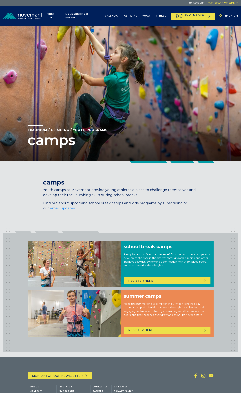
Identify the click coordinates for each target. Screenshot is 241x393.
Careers (98, 391)
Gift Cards (121, 387)
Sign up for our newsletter (57, 376)
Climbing (131, 15)
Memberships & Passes (76, 15)
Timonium (230, 15)
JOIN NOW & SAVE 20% (190, 16)
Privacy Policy (123, 391)
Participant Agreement (223, 3)
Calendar (112, 15)
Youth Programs (90, 130)
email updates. (62, 208)
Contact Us (100, 387)
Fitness (160, 15)
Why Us (34, 387)
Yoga (146, 15)
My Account (197, 3)
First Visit (51, 15)
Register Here (140, 285)
